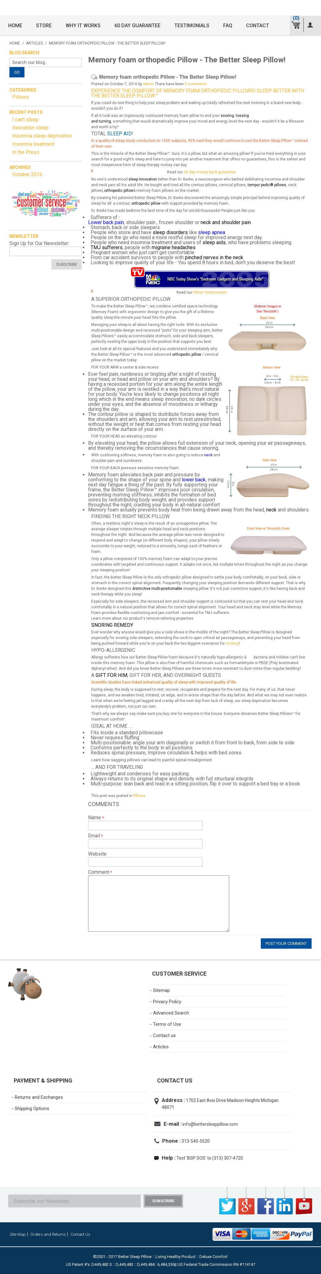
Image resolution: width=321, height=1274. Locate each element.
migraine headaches (174, 247)
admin (148, 84)
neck (208, 455)
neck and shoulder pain (226, 222)
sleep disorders (170, 232)
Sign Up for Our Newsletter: (39, 243)
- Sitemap (160, 990)
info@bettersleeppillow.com (210, 1124)
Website (97, 854)
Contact (257, 26)
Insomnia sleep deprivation (42, 136)
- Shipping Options (30, 1108)
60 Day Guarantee (137, 26)
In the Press (25, 152)
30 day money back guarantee (210, 172)
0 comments (196, 84)
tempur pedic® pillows (267, 185)
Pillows (139, 796)
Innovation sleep (30, 128)
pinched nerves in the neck (214, 257)
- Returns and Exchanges (37, 1097)
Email (94, 835)
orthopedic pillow (118, 190)
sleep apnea (211, 232)
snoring (227, 115)
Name (95, 817)
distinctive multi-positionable (157, 588)
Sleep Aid (119, 134)
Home (15, 26)
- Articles (159, 1047)
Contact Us (80, 1234)
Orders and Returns (48, 1234)
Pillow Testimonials (210, 292)
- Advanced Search (169, 1013)
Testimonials (191, 26)
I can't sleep (25, 120)
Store (44, 26)
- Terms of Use (165, 1024)
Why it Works (83, 26)
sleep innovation (143, 179)
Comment (99, 872)
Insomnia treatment (33, 144)
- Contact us (163, 1035)
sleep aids (214, 242)
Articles (34, 43)
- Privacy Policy (165, 1001)
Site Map (18, 1234)
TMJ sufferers (107, 247)
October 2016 (27, 174)
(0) (296, 18)
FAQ (227, 26)
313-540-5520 (195, 1141)
